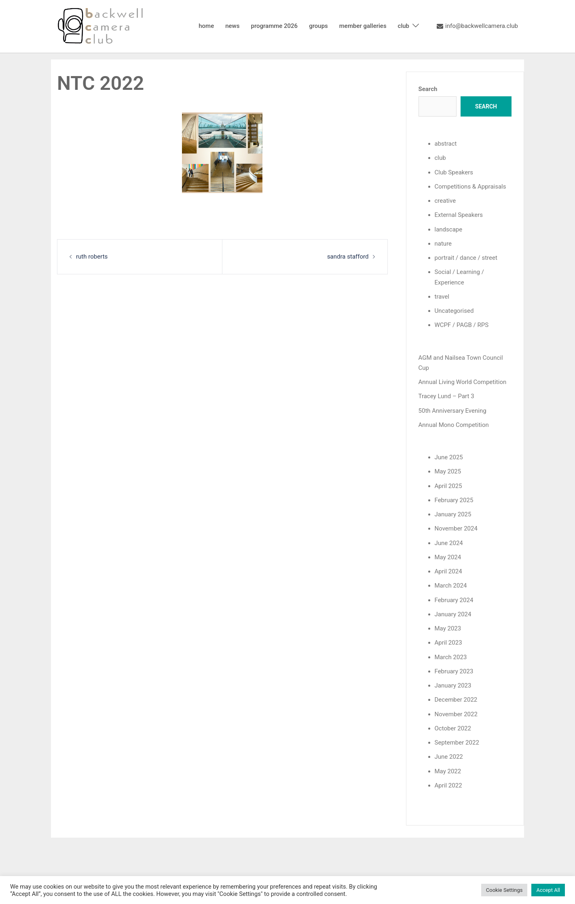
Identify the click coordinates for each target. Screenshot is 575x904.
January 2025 (453, 514)
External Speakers (459, 215)
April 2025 (448, 485)
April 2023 (448, 641)
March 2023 (451, 656)
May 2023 (448, 627)
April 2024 (448, 570)
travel (442, 296)
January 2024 (453, 613)
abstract (446, 143)
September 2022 (457, 741)
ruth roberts (92, 256)
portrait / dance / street (466, 257)
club (403, 26)
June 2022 (449, 756)
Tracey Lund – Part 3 (446, 395)
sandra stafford (348, 256)
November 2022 (456, 713)
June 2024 (449, 542)
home (206, 26)
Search (428, 89)
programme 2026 (274, 26)
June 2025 (449, 456)
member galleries (363, 26)
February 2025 (454, 499)
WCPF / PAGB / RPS (461, 325)
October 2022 (453, 727)
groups (318, 26)
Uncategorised (454, 310)
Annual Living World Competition (463, 381)
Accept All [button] (548, 890)
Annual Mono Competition (454, 424)
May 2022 (448, 770)
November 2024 (456, 528)
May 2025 (448, 471)
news (232, 26)
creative (445, 200)
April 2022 (448, 784)
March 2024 (451, 585)
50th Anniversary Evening (452, 410)
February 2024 (454, 599)
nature (443, 243)
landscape (449, 229)
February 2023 (454, 670)
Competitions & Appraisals (470, 186)
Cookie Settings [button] (504, 890)
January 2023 (453, 684)
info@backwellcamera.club (477, 26)
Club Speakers (454, 172)
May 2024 (448, 556)
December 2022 (456, 698)
